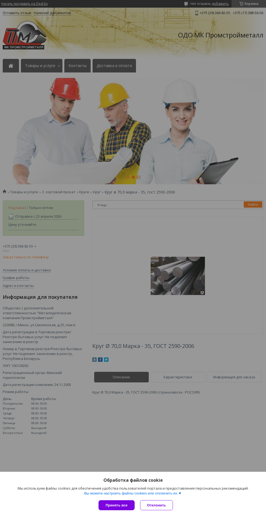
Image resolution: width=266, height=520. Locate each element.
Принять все (117, 505)
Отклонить (156, 505)
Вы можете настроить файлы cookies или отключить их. (131, 493)
